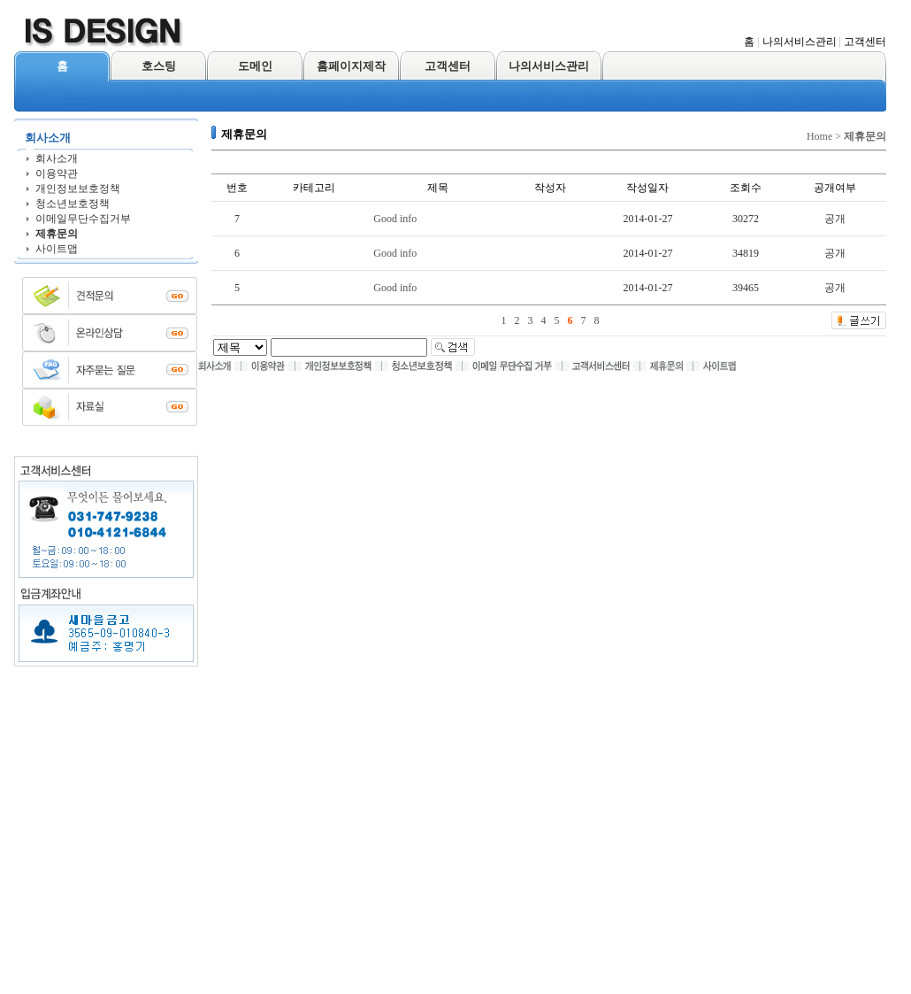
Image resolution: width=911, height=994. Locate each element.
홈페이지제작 (351, 66)
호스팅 (159, 66)
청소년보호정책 (72, 203)
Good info (395, 218)
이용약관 (56, 173)
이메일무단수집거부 (83, 218)
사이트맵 (56, 249)
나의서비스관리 (799, 41)
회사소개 (56, 158)
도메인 (255, 66)
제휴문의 (56, 233)
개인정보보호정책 (77, 188)
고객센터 (865, 41)
